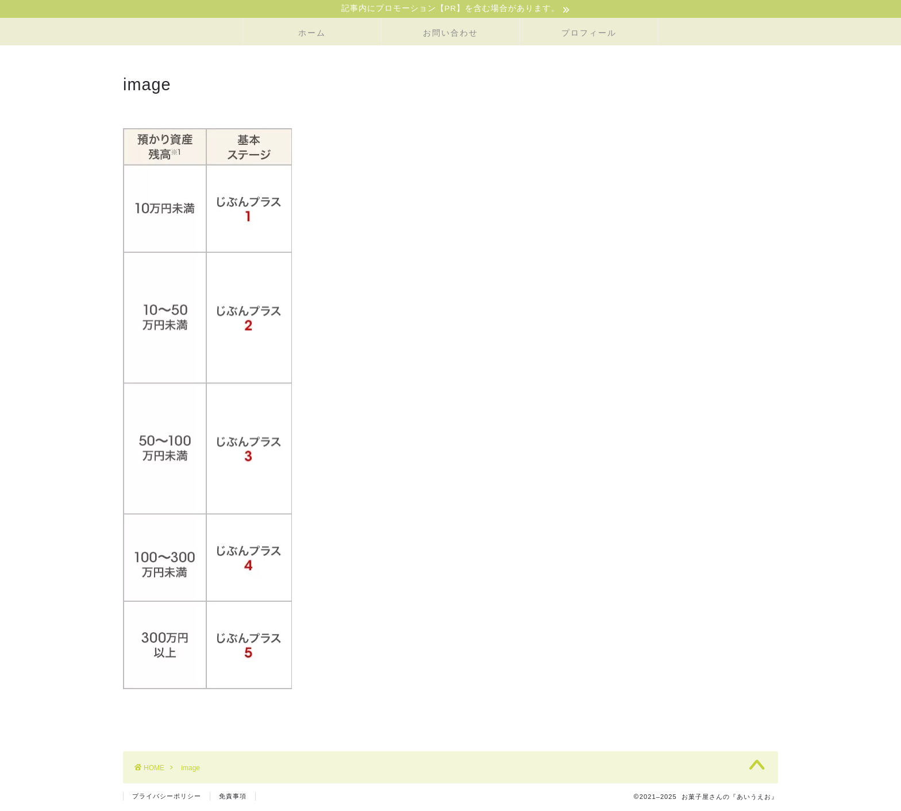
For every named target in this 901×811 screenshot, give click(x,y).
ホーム (312, 34)
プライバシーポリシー (166, 797)
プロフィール (589, 34)
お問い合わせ (450, 34)
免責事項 (233, 797)
